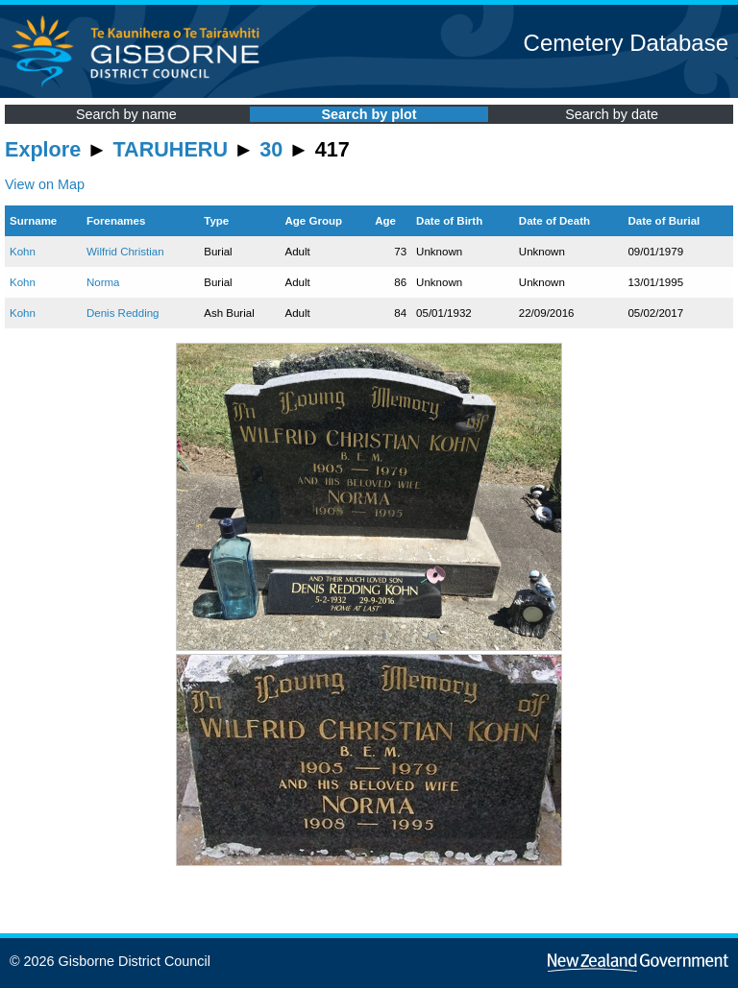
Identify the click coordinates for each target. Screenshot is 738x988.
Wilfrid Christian (125, 251)
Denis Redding (123, 313)
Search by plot (368, 114)
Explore (43, 149)
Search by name (126, 114)
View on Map (45, 184)
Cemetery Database (626, 43)
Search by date (611, 114)
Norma (103, 282)
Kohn (23, 251)
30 (271, 149)
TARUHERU (170, 149)
